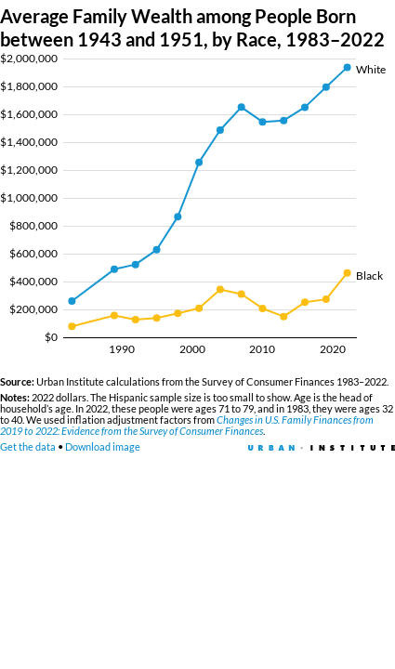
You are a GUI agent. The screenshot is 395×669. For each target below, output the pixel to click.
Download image (102, 446)
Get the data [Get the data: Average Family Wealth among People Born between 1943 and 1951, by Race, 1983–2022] (28, 446)
